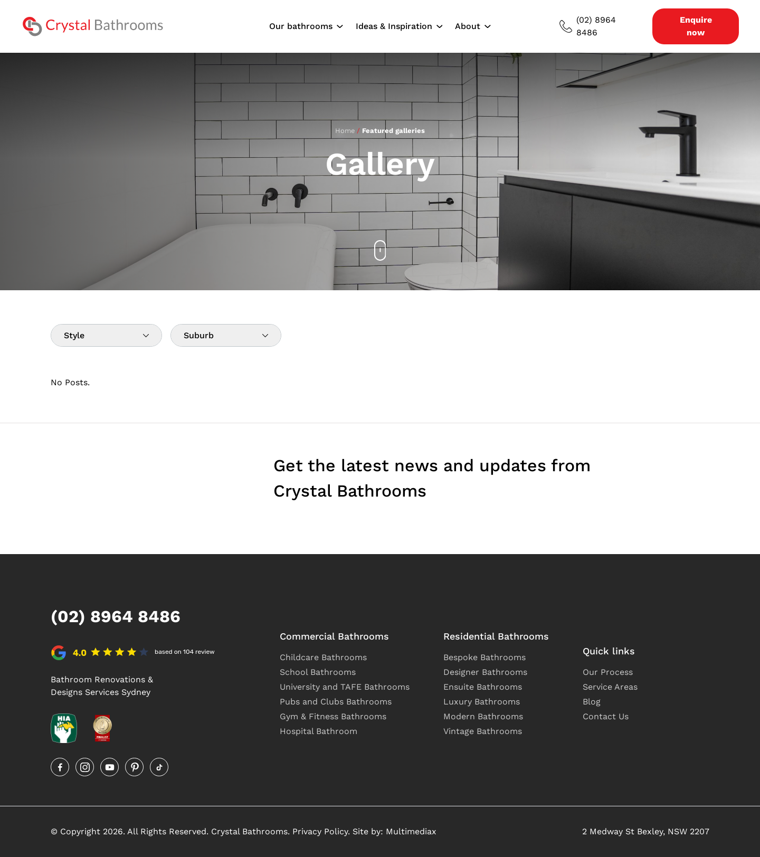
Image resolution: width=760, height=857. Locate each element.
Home (345, 131)
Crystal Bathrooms (249, 831)
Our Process (608, 672)
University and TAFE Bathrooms (345, 687)
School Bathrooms (318, 672)
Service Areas (610, 687)
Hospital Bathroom (318, 731)
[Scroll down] (380, 250)
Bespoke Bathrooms (484, 657)
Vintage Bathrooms (482, 731)
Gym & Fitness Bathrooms (333, 716)
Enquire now (696, 26)
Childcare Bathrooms (323, 657)
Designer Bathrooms (485, 672)
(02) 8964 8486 (587, 26)
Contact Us (606, 716)
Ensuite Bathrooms (482, 687)
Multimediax (411, 831)
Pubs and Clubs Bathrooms (336, 702)
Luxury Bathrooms (481, 702)
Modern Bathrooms (483, 716)
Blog (592, 702)
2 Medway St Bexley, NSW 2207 (645, 831)
